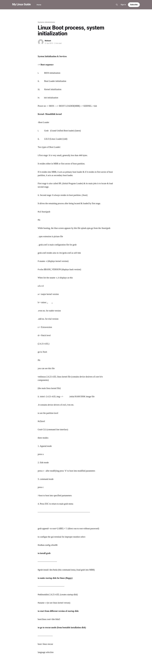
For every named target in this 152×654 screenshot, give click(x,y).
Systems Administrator (46, 22)
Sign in (123, 5)
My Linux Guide (21, 4)
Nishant (48, 41)
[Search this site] (117, 4)
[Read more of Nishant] (41, 42)
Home (39, 5)
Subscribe (134, 5)
